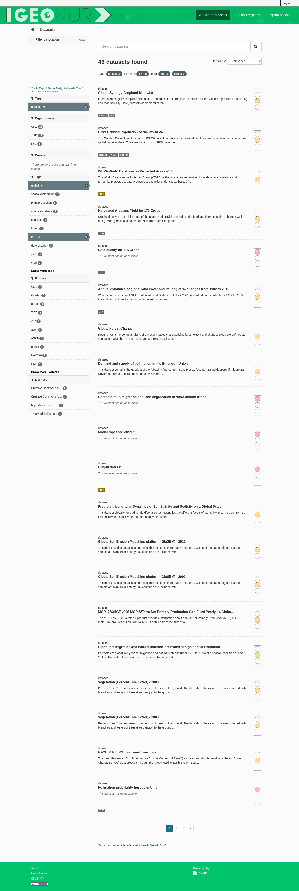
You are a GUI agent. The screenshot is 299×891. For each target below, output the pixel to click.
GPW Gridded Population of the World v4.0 (131, 132)
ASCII (114, 155)
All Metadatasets (213, 15)
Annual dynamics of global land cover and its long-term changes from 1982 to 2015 (163, 289)
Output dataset (110, 467)
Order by (219, 61)
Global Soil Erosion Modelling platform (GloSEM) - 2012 (142, 541)
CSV (101, 194)
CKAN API (38, 878)
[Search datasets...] (174, 46)
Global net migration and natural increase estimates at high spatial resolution (159, 647)
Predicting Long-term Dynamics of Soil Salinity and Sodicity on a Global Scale (160, 506)
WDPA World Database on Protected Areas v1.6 (135, 171)
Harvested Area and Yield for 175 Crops (129, 210)
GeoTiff (103, 115)
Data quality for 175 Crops (118, 250)
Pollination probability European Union (129, 787)
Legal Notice (39, 873)
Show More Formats (45, 372)
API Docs (160, 845)
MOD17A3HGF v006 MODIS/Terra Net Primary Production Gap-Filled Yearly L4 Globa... (166, 612)
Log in (287, 3)
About (35, 868)
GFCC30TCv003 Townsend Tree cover (128, 752)
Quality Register (246, 15)
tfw (112, 115)
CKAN (200, 873)
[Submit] (256, 46)
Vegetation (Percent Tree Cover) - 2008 (128, 682)
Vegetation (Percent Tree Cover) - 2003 (128, 717)
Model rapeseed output (116, 432)
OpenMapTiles (73, 88)
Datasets (47, 29)
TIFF (101, 233)
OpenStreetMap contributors (44, 91)
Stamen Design (55, 88)
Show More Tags (42, 270)
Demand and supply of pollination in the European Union (143, 363)
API (147, 845)
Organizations (278, 15)
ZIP (101, 312)
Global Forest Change (115, 328)
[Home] (33, 29)
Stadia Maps (38, 88)
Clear (82, 39)
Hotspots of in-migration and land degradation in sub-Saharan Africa (152, 397)
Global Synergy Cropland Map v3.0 (125, 93)
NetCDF (103, 155)
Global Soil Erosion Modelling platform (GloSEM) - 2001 (142, 576)
